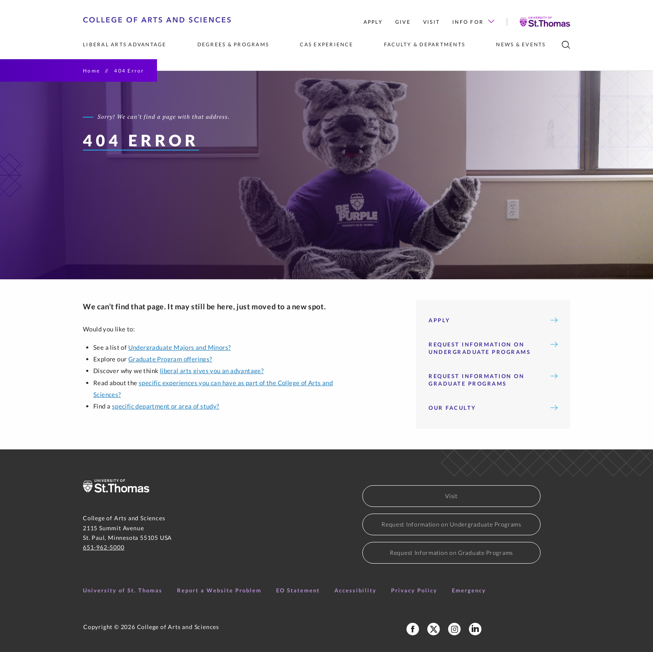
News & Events (521, 44)
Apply (373, 22)
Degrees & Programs (233, 44)
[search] (566, 45)
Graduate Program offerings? (170, 359)
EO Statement (298, 590)
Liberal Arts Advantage (125, 44)
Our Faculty (493, 407)
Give (403, 22)
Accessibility (355, 590)
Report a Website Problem (219, 590)
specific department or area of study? (165, 406)
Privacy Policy (414, 590)
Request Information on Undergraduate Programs (493, 348)
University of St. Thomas (122, 590)
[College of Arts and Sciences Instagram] (454, 629)
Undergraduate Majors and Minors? (179, 347)
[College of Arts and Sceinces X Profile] (433, 629)
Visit (431, 22)
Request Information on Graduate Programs (493, 380)
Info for (473, 22)
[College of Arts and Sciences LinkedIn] (475, 629)
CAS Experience (326, 44)
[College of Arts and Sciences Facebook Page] (412, 629)
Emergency (469, 590)
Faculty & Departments (424, 44)
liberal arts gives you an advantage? (212, 370)
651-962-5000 (104, 547)
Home (91, 71)
